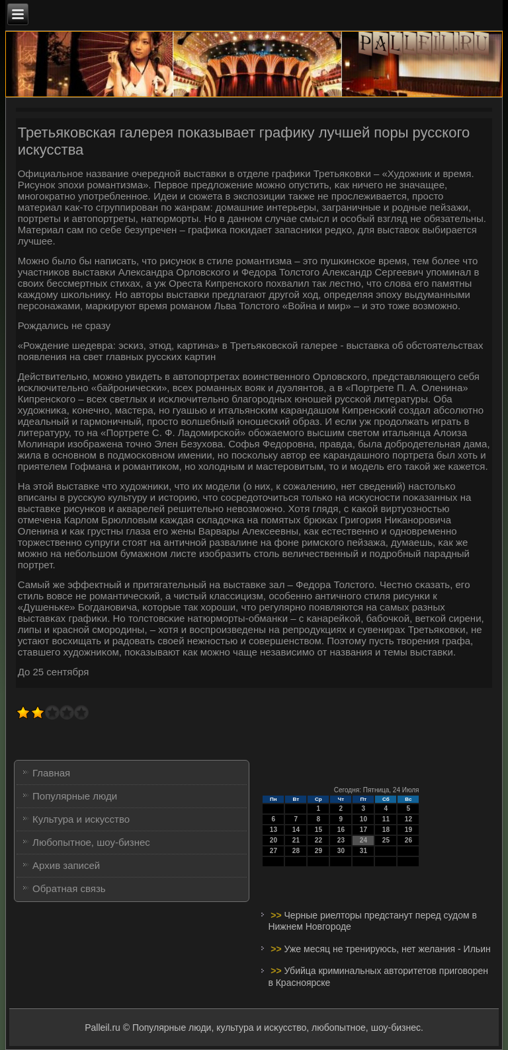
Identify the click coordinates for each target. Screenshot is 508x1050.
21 (296, 840)
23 (341, 840)
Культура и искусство (81, 819)
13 (273, 829)
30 (341, 850)
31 (363, 850)
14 (296, 829)
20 (273, 840)
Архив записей (66, 865)
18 (386, 829)
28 (296, 850)
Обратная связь (69, 888)
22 (318, 840)
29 (318, 850)
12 (408, 819)
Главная (51, 772)
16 (341, 829)
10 (363, 819)
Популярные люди (74, 796)
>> (277, 915)
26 (408, 840)
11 (386, 819)
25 (386, 840)
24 (363, 840)
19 (408, 829)
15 (318, 829)
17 (363, 829)
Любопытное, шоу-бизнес (91, 842)
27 (273, 850)
